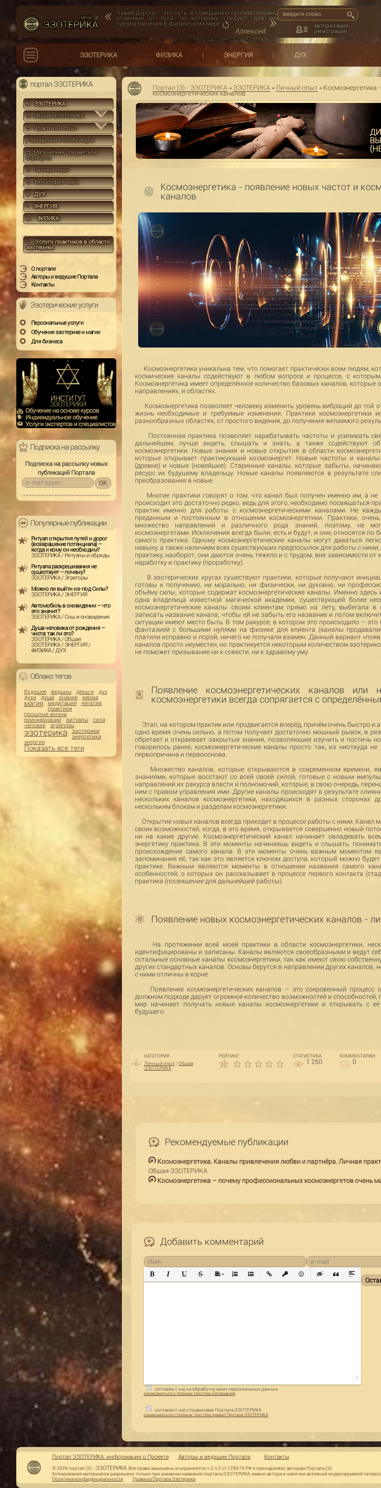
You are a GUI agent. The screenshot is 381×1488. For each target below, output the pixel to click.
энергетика (86, 736)
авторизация (331, 25)
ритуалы (77, 720)
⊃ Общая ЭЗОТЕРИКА (55, 116)
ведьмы (61, 692)
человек (35, 725)
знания (68, 697)
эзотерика (45, 732)
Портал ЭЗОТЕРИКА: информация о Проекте (110, 1457)
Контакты (276, 1457)
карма (90, 697)
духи (30, 697)
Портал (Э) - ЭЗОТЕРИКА (190, 87)
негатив (91, 703)
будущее (35, 692)
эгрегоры (62, 725)
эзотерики (86, 731)
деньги (85, 692)
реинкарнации (42, 720)
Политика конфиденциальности (87, 1479)
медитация (62, 703)
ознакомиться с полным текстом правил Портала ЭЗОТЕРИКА (206, 1415)
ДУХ (300, 55)
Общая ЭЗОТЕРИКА (169, 1066)
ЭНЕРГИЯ (238, 55)
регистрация (330, 31)
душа (47, 697)
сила (99, 720)
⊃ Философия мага (52, 182)
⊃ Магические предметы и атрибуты (61, 155)
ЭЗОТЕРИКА (98, 55)
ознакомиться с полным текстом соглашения (189, 1393)
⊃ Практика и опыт (51, 128)
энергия (34, 742)
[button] (152, 1274)
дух (103, 692)
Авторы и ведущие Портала (214, 1457)
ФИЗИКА (169, 55)
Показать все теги (54, 748)
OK (103, 482)
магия (33, 703)
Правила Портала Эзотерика (164, 1479)
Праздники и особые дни (60, 140)
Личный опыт (297, 87)
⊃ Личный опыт (47, 170)
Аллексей (250, 31)
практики (60, 708)
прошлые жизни (45, 714)
